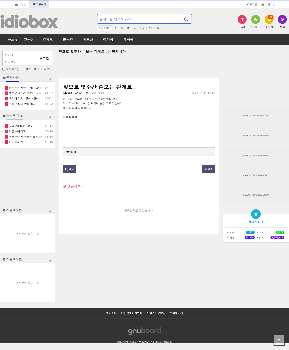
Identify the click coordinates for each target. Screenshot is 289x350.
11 (150, 28)
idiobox (28, 21)
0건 (79, 92)
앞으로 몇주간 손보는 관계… (26, 93)
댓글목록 (72, 186)
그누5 (28, 39)
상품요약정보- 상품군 (21, 126)
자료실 (88, 39)
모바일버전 (176, 313)
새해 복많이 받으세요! (22, 103)
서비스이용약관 (156, 313)
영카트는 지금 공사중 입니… (26, 87)
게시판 (128, 39)
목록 (208, 169)
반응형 (68, 39)
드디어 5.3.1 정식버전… (23, 98)
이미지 (108, 39)
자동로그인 (12, 69)
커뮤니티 (39, 4)
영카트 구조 (14, 116)
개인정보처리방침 (131, 313)
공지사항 (12, 77)
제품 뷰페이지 (17, 131)
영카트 (48, 39)
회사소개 (111, 313)
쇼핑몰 (20, 4)
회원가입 (268, 4)
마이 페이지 (15, 142)
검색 (69, 169)
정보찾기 (46, 68)
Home (12, 39)
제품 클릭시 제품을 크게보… (26, 136)
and (135, 28)
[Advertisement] (27, 177)
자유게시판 (14, 210)
